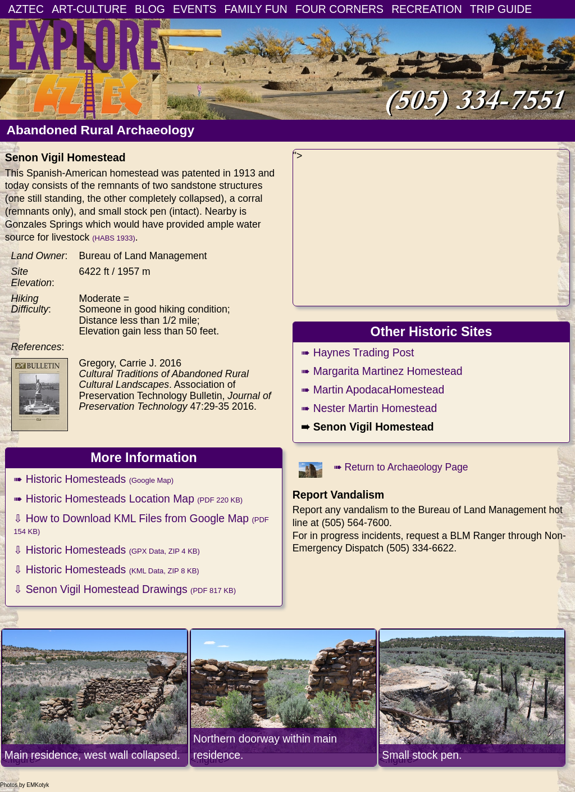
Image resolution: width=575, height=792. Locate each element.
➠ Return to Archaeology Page (401, 467)
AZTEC (26, 9)
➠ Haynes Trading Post (357, 352)
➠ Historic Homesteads (93, 479)
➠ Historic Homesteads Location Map (128, 498)
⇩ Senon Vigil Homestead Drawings (124, 589)
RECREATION (426, 9)
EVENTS (194, 9)
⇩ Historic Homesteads (106, 550)
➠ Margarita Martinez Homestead (381, 371)
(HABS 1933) (113, 238)
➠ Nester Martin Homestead (369, 408)
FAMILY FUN (256, 9)
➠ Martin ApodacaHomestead (372, 389)
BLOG (150, 9)
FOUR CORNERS (339, 9)
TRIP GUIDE (501, 9)
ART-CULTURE (89, 9)
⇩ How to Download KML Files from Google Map (141, 524)
